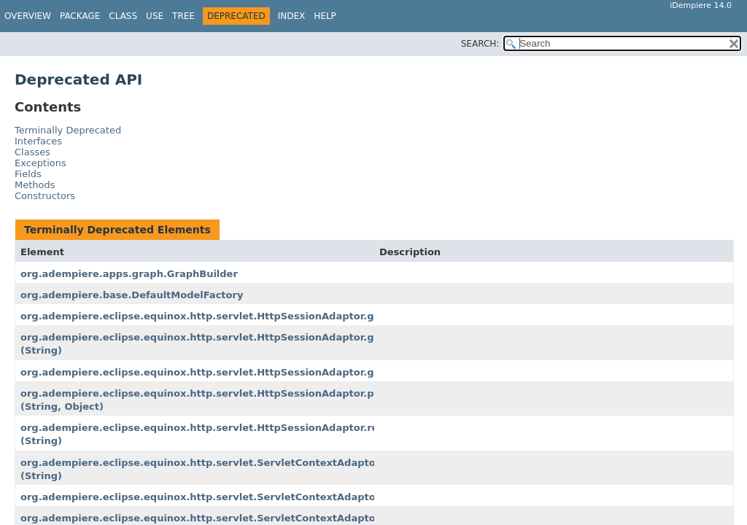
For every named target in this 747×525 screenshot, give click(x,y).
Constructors (45, 195)
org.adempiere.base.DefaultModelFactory (131, 294)
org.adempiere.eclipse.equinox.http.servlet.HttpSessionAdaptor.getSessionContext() (248, 316)
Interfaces (38, 141)
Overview (27, 16)
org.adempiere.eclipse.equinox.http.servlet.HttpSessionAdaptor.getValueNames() (240, 372)
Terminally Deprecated (68, 130)
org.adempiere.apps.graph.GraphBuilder (129, 273)
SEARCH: (480, 44)
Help (325, 16)
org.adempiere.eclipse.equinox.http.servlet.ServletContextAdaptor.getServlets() (236, 518)
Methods (35, 184)
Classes (32, 152)
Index (292, 16)
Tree (183, 16)
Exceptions (40, 163)
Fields (28, 173)
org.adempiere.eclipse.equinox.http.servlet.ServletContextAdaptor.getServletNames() (252, 496)
